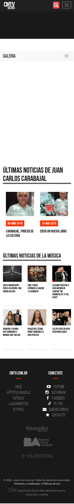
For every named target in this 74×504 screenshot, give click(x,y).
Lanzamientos (18, 403)
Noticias (18, 398)
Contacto (55, 415)
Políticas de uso (51, 483)
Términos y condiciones (27, 483)
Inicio (18, 386)
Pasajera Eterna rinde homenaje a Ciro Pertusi (36, 331)
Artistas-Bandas (18, 392)
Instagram (55, 392)
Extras (18, 409)
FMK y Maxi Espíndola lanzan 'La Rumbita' (36, 288)
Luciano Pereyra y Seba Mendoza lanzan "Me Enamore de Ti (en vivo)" (60, 291)
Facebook (55, 398)
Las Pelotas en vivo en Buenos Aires (61, 330)
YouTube (55, 386)
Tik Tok (55, 403)
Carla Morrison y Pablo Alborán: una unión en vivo (12, 288)
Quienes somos (55, 409)
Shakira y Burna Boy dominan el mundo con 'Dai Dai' (12, 331)
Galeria (9, 56)
